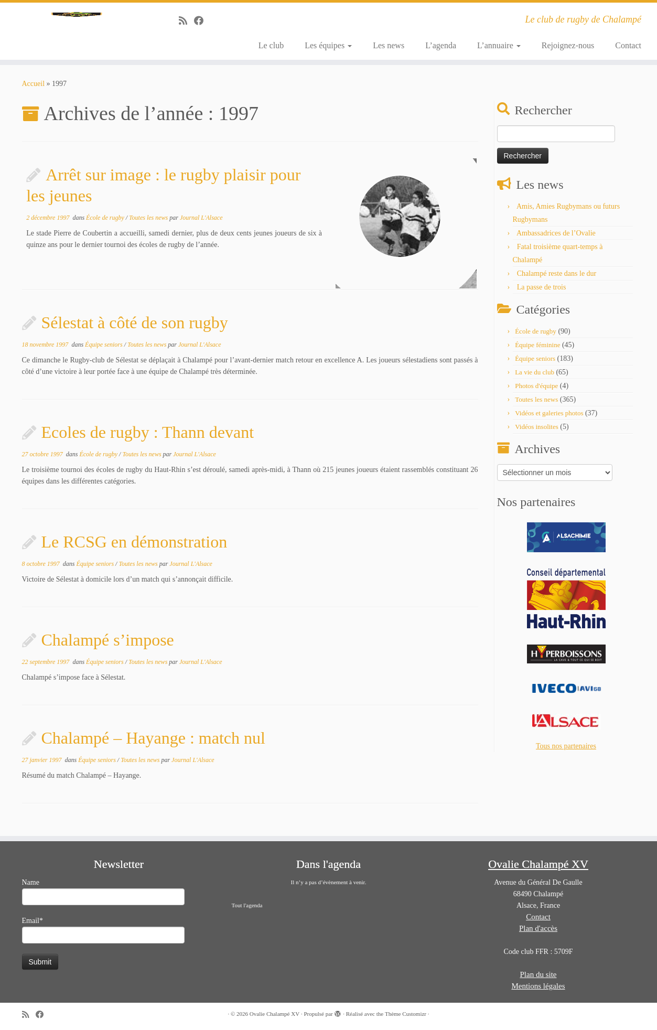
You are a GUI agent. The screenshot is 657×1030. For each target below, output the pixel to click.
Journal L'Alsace (201, 223)
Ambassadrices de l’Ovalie (556, 239)
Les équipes (328, 45)
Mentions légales (538, 986)
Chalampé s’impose (107, 645)
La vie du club (534, 378)
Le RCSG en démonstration (134, 547)
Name (103, 891)
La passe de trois (541, 293)
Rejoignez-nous (568, 45)
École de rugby (106, 223)
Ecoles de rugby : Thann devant (147, 437)
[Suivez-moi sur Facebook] (202, 21)
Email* (103, 930)
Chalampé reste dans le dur (557, 279)
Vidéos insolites (536, 432)
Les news (388, 45)
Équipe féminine (537, 351)
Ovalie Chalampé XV (274, 1014)
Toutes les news (149, 223)
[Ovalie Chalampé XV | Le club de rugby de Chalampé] (76, 34)
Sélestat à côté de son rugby (134, 328)
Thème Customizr (405, 1014)
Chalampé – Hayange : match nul (153, 743)
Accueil (33, 89)
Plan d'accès (538, 928)
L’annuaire (499, 45)
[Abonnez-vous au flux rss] (186, 21)
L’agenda (440, 45)
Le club (271, 45)
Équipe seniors (104, 350)
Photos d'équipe (536, 391)
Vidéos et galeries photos (549, 419)
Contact (628, 45)
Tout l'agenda (247, 905)
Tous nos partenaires (566, 752)
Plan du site (538, 974)
